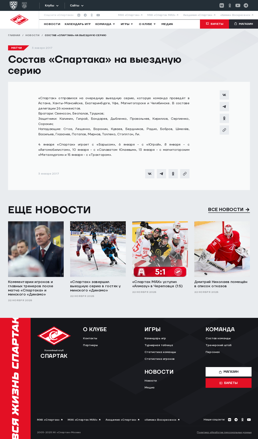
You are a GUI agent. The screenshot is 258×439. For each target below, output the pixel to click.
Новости (32, 35)
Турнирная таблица (159, 345)
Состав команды (218, 338)
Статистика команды (160, 352)
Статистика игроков (160, 359)
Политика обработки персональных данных (224, 432)
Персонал (213, 352)
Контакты (90, 338)
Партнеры (90, 345)
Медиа (150, 387)
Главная (14, 35)
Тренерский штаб (219, 345)
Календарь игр (155, 338)
